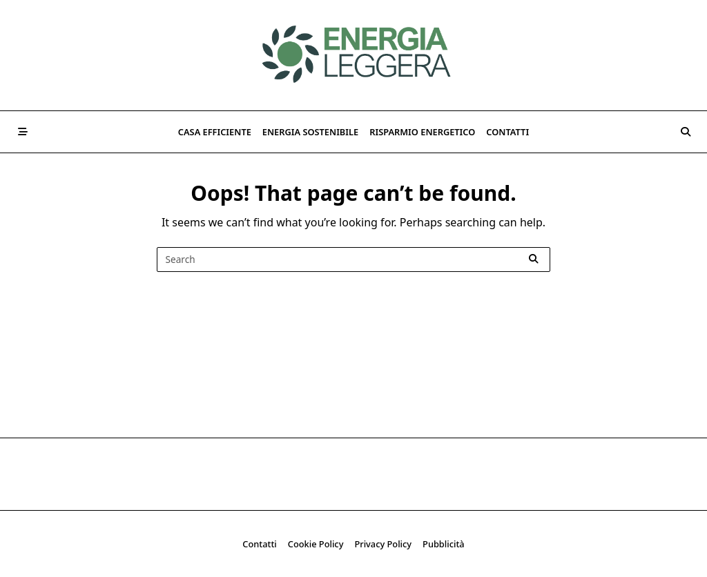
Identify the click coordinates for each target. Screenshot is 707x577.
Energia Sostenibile (310, 132)
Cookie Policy (316, 543)
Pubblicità (444, 543)
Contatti (507, 132)
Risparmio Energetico (422, 132)
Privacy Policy (382, 543)
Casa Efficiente (214, 132)
